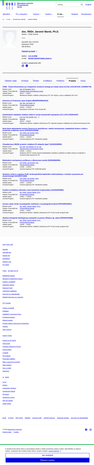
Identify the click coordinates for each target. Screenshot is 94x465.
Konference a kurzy (9, 397)
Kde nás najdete (8, 400)
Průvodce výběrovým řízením (12, 346)
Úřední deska (7, 403)
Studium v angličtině (9, 282)
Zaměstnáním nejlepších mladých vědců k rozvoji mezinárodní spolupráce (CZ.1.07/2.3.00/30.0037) (40, 115)
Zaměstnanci (86, 14)
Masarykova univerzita (14, 429)
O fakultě (5, 353)
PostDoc (5, 326)
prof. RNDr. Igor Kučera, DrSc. (29, 133)
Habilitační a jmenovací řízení (12, 314)
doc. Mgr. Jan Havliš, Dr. (27, 103)
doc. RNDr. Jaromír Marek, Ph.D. (30, 192)
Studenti (74, 14)
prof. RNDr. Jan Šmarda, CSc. (29, 163)
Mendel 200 (6, 255)
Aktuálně (8, 245)
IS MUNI (11, 418)
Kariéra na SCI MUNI (9, 340)
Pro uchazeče (10, 271)
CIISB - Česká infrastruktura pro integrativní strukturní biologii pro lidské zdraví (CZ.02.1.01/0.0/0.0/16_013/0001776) (47, 87)
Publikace (60, 81)
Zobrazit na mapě (29, 51)
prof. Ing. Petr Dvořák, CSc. (29, 117)
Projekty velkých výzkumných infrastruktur (16, 323)
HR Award (6, 394)
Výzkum (6, 303)
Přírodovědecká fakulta (27, 105)
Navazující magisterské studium (13, 279)
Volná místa (6, 343)
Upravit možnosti (55, 451)
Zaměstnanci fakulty (9, 391)
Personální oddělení (9, 359)
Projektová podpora (9, 317)
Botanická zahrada (63, 418)
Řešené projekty (8, 320)
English (88, 5)
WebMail (27, 418)
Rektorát (22, 119)
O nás (6, 377)
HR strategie (6, 356)
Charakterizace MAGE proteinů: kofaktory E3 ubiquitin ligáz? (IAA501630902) (32, 144)
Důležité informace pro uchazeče (13, 297)
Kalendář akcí (7, 252)
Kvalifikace (47, 81)
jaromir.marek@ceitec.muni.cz (40, 58)
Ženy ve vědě (7, 368)
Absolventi (6, 371)
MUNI (4, 418)
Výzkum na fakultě (8, 308)
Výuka (82, 81)
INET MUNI (19, 418)
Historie (5, 385)
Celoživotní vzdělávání (10, 291)
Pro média (6, 265)
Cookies (16, 432)
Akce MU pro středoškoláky (11, 294)
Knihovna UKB (37, 418)
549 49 (32, 56)
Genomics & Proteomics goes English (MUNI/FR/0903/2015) (25, 101)
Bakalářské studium (9, 276)
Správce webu (7, 432)
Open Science (7, 329)
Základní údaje (11, 81)
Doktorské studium (8, 285)
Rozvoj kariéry (7, 349)
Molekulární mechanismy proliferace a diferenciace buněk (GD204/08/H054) (31, 160)
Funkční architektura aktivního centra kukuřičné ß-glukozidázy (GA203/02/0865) (33, 190)
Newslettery (6, 258)
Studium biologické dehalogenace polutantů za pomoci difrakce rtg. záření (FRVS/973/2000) (38, 218)
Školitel (36, 81)
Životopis (24, 81)
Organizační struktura (9, 388)
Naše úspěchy (7, 365)
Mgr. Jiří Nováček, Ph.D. (27, 89)
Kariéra (7, 336)
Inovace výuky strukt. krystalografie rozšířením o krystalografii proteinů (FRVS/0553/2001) (37, 204)
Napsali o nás (7, 262)
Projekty (72, 81)
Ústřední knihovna (49, 418)
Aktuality (5, 249)
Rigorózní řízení (8, 288)
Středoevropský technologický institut (31, 91)
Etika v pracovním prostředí (11, 362)
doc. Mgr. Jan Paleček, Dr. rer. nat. (31, 147)
